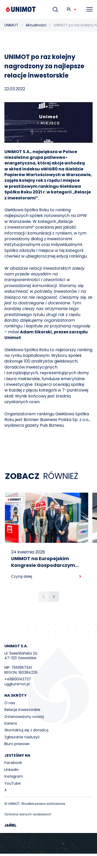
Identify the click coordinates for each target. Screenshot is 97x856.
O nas (9, 703)
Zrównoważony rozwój (24, 716)
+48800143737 (17, 679)
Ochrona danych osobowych (27, 814)
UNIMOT (11, 25)
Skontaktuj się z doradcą (26, 730)
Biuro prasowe (16, 743)
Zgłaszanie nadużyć (22, 737)
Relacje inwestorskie (22, 709)
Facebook (13, 762)
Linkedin (11, 769)
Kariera (10, 723)
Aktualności (36, 25)
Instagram (13, 776)
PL (72, 9)
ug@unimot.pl (17, 684)
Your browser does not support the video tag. (48, 843)
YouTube (12, 783)
